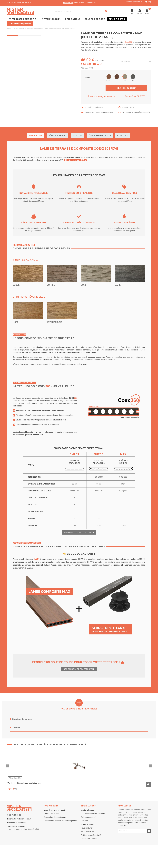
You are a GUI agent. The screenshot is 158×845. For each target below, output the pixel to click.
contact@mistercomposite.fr (20, 819)
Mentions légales (87, 810)
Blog (149, 2)
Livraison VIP (68, 3)
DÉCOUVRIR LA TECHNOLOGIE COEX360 (79, 532)
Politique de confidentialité (91, 835)
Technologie (50, 19)
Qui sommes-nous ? (134, 2)
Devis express (117, 19)
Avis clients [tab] (122, 135)
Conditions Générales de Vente (93, 814)
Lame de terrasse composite (55, 810)
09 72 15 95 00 (15, 815)
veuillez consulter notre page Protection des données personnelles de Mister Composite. (133, 822)
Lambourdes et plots (51, 814)
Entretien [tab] (77, 135)
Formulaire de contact (17, 823)
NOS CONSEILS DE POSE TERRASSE (79, 669)
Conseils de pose (94, 19)
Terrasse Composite (22, 19)
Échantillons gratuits (20, 24)
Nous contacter (86, 828)
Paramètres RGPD (88, 831)
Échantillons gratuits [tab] (100, 135)
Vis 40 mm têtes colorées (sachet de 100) (24, 783)
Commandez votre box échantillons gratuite (60, 821)
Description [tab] (35, 135)
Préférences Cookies (89, 839)
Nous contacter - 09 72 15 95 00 (21, 3)
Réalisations (72, 19)
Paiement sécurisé (88, 824)
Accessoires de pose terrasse (55, 817)
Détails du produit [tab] (57, 135)
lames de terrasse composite (92, 47)
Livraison (84, 821)
